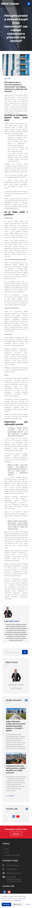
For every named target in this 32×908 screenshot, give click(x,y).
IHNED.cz (11, 796)
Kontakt (16, 834)
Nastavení (27, 904)
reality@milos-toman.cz (13, 873)
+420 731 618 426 (11, 869)
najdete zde (17, 900)
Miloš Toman (14, 621)
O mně (6, 849)
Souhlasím (6, 904)
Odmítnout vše (17, 904)
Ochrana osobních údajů (12, 855)
